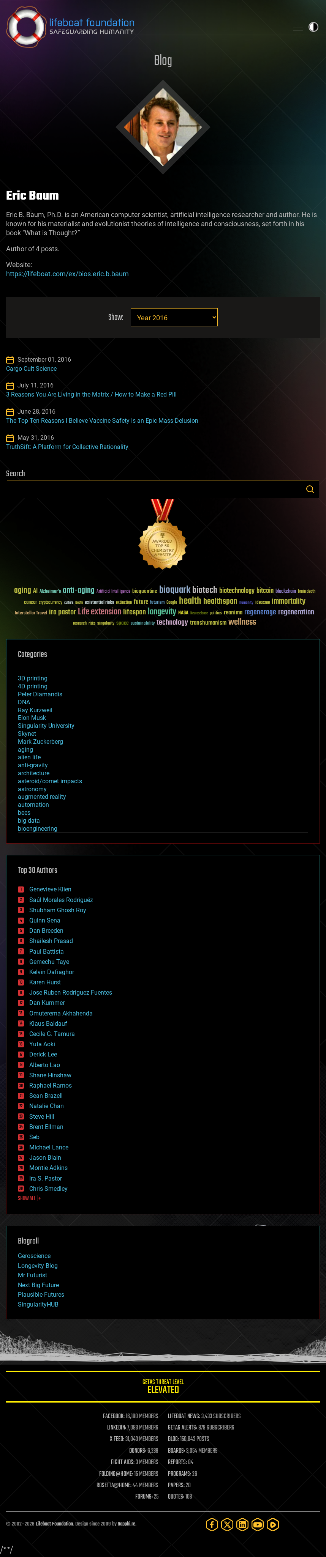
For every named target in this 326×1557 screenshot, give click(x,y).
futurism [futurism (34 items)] (157, 603)
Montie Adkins (48, 1167)
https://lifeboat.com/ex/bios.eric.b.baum (67, 274)
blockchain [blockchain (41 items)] (285, 592)
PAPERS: (176, 1486)
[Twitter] (227, 1524)
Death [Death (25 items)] (79, 603)
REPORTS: (177, 1462)
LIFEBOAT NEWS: (184, 1417)
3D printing (32, 678)
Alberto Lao (44, 1065)
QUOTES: (176, 1497)
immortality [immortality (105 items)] (288, 601)
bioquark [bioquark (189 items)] (174, 590)
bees (24, 812)
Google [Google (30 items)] (171, 602)
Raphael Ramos (50, 1085)
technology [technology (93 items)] (172, 623)
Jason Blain (45, 1157)
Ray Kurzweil (35, 710)
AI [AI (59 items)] (35, 591)
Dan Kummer (47, 1002)
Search (310, 489)
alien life (29, 757)
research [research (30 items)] (80, 623)
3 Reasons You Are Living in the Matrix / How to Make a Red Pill (91, 394)
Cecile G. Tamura (52, 1033)
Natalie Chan (46, 1106)
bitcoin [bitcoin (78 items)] (265, 591)
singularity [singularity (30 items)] (105, 623)
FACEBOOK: (114, 1417)
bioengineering (37, 828)
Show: (115, 318)
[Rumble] (273, 1524)
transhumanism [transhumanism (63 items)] (208, 623)
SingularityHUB (38, 1304)
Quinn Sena (44, 920)
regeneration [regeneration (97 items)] (296, 612)
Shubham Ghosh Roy (57, 910)
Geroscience (34, 1255)
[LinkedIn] (242, 1524)
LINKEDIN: (116, 1428)
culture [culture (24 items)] (68, 603)
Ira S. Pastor (45, 1178)
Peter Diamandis (40, 694)
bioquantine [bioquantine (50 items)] (144, 591)
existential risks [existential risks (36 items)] (99, 603)
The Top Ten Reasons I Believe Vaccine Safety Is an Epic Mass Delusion (102, 420)
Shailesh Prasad (51, 941)
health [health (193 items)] (190, 601)
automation (33, 804)
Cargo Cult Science (31, 368)
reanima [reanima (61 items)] (233, 612)
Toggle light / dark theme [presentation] (313, 27)
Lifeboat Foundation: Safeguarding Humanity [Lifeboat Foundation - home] (144, 27)
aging (25, 749)
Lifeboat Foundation (54, 1524)
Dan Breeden (46, 930)
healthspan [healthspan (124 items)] (220, 601)
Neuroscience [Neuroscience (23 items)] (199, 614)
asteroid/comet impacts (50, 781)
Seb (34, 1137)
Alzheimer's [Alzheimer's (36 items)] (50, 592)
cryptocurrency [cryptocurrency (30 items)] (50, 602)
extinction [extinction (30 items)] (124, 602)
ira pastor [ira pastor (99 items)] (62, 612)
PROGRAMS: (179, 1474)
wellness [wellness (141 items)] (242, 622)
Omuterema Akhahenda (61, 1013)
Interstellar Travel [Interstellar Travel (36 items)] (31, 613)
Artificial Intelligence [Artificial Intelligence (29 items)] (113, 591)
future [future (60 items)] (141, 602)
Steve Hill (41, 1116)
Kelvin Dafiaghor (51, 972)
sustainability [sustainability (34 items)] (143, 624)
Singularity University (46, 725)
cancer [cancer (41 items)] (30, 603)
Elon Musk (32, 717)
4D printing (32, 686)
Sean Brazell (46, 1095)
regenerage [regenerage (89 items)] (260, 612)
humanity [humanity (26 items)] (246, 603)
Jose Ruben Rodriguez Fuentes (70, 992)
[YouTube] (258, 1524)
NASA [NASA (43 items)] (183, 613)
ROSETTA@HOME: (114, 1486)
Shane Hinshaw (50, 1075)
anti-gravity (33, 765)
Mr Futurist (32, 1275)
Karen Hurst (45, 982)
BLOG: (173, 1439)
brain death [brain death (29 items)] (306, 591)
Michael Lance (48, 1147)
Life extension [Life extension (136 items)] (99, 612)
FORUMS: (144, 1497)
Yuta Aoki (42, 1044)
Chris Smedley (48, 1188)
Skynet (27, 733)
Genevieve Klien (50, 889)
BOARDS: (176, 1451)
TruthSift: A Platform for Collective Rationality (67, 446)
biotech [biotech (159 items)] (204, 590)
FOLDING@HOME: (116, 1474)
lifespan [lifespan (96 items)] (134, 612)
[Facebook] (212, 1524)
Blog (163, 61)
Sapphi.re (126, 1524)
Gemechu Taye (49, 961)
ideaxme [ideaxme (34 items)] (262, 603)
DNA (24, 702)
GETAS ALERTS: (182, 1428)
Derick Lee (43, 1054)
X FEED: (117, 1439)
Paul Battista (46, 951)
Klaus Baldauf (48, 1023)
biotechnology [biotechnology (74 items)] (237, 591)
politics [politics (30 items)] (216, 613)
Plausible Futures (41, 1294)
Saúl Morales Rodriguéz (61, 900)
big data (29, 820)
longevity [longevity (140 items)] (162, 612)
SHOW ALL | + (29, 1199)
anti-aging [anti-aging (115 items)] (79, 590)
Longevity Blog (38, 1265)
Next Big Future (38, 1285)
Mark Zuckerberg (40, 741)
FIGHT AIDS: (123, 1462)
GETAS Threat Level (163, 1388)
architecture (33, 773)
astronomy (32, 789)
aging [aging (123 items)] (22, 590)
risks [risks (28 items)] (92, 623)
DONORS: (137, 1451)
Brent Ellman (46, 1126)
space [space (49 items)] (122, 623)
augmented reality (42, 796)
